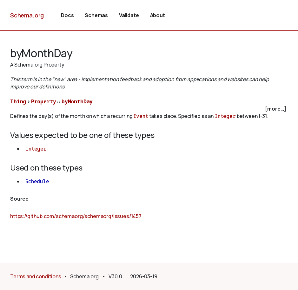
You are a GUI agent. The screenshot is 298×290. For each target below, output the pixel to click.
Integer (225, 116)
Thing (18, 101)
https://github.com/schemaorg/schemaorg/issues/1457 (76, 216)
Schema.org (27, 15)
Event (141, 116)
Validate (129, 15)
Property (43, 101)
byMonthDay (77, 101)
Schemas (96, 15)
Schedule (37, 181)
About (157, 15)
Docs (67, 15)
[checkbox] (149, 109)
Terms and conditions (35, 276)
